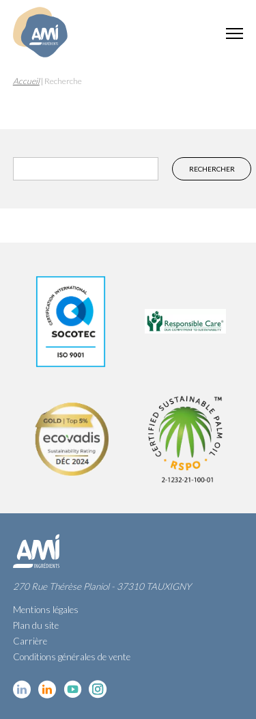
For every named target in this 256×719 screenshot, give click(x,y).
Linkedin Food (47, 689)
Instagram (98, 689)
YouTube (72, 689)
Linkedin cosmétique (22, 689)
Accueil (26, 81)
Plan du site (36, 625)
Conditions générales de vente (71, 656)
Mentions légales (46, 609)
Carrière (30, 641)
